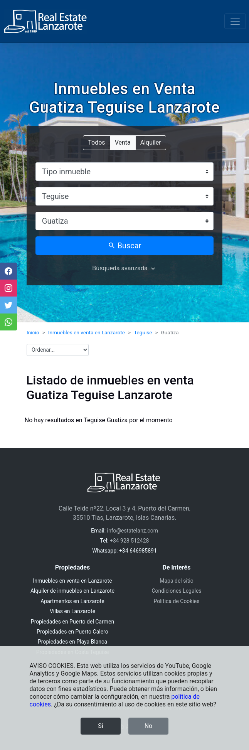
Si (100, 726)
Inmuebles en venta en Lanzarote (86, 332)
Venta (123, 142)
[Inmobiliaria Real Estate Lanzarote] (45, 21)
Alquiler (150, 142)
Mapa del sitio (176, 581)
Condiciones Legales (176, 591)
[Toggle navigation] (235, 21)
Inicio (33, 332)
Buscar (124, 245)
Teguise (143, 332)
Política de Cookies (176, 601)
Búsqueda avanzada (119, 268)
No (149, 726)
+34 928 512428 (129, 541)
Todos (96, 142)
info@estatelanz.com (132, 531)
